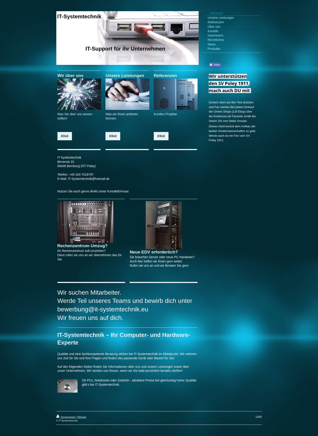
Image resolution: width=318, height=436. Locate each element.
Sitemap (81, 417)
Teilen (215, 64)
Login (259, 416)
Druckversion (66, 417)
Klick (64, 136)
